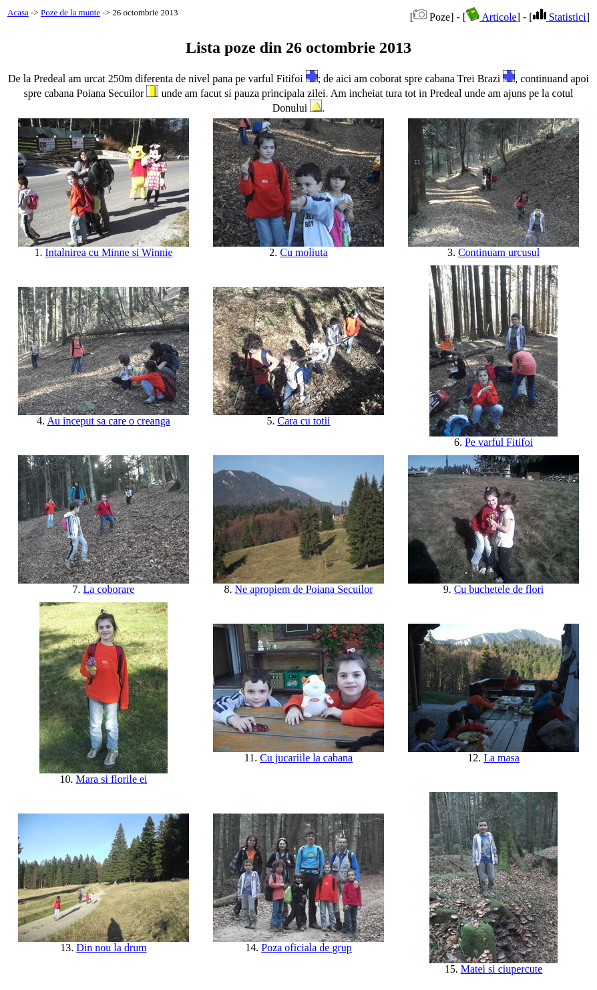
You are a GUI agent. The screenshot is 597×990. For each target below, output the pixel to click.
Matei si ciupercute (502, 969)
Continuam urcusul (499, 252)
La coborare (109, 589)
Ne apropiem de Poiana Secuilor (303, 589)
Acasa (18, 12)
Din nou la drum (111, 947)
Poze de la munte (70, 12)
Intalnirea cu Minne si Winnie (108, 252)
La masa (501, 757)
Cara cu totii (303, 420)
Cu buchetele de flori (499, 589)
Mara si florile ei (111, 779)
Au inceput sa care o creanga (108, 420)
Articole (491, 17)
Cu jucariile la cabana (306, 757)
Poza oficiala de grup (306, 947)
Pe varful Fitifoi (499, 442)
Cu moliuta (304, 252)
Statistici (559, 17)
